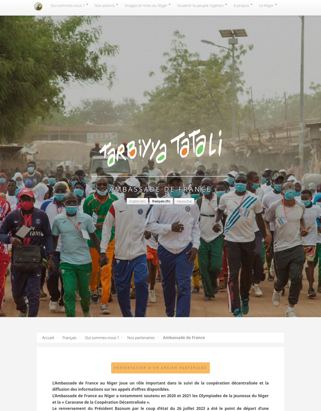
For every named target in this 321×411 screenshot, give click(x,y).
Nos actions (106, 5)
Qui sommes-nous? (69, 5)
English (135, 112)
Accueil (48, 337)
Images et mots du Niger (148, 5)
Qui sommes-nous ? (102, 337)
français (158, 112)
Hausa (181, 112)
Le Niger (268, 5)
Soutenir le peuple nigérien (202, 5)
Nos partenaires (141, 337)
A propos (243, 5)
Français (69, 337)
